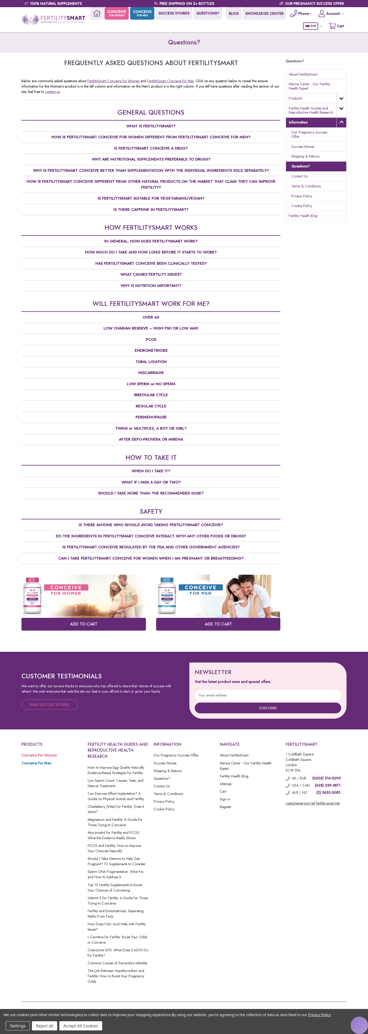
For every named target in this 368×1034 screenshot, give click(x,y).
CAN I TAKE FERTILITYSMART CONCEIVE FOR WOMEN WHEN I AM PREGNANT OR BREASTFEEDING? (151, 558)
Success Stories (302, 146)
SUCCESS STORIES (173, 13)
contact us (52, 91)
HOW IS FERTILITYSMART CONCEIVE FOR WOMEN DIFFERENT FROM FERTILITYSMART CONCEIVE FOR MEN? (150, 137)
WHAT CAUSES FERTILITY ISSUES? (151, 274)
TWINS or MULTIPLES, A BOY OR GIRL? (151, 428)
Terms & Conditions (306, 186)
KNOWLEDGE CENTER (264, 13)
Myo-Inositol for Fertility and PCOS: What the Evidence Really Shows (114, 835)
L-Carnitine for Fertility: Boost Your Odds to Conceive (117, 939)
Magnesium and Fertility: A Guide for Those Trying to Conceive (115, 822)
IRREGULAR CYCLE (151, 395)
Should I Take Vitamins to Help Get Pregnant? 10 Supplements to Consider (117, 861)
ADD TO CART (83, 624)
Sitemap (226, 783)
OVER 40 (151, 317)
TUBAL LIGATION (151, 362)
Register (226, 806)
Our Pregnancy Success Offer (309, 134)
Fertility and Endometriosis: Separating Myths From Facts (116, 913)
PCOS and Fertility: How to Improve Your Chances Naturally (114, 848)
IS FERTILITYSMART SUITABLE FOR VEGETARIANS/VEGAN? (151, 198)
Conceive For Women (39, 755)
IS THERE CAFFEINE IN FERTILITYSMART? (150, 209)
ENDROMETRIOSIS (151, 350)
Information (298, 122)
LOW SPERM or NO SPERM (151, 384)
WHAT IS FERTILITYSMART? (151, 126)
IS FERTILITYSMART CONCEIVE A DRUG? (151, 148)
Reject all (44, 1026)
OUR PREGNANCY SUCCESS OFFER (314, 3)
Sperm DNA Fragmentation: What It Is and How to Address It (115, 874)
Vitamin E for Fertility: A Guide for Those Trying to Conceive (118, 900)
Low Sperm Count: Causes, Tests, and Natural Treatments (115, 783)
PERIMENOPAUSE (151, 417)
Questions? (300, 166)
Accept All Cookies (80, 1026)
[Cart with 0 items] (336, 26)
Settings (18, 1026)
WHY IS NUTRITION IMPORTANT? (151, 285)
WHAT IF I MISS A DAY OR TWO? (151, 482)
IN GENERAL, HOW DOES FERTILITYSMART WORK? (151, 241)
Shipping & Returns (305, 156)
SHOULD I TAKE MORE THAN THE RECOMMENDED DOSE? (151, 493)
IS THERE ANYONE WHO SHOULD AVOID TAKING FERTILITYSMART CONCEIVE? (151, 525)
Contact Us (299, 176)
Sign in (225, 799)
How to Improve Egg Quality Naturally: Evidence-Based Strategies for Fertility (116, 770)
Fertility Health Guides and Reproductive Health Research (311, 110)
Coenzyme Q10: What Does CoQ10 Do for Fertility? (118, 952)
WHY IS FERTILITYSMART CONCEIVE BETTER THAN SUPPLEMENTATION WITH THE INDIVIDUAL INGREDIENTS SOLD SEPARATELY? (151, 170)
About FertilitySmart (303, 74)
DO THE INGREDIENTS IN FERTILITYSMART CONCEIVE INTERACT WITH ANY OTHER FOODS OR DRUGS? (151, 536)
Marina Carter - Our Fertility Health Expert (309, 86)
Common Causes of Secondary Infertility (117, 963)
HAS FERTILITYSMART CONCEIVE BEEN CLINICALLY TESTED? (151, 263)
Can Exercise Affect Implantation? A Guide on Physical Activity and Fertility (116, 796)
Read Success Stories (50, 704)
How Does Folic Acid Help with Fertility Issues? (117, 926)
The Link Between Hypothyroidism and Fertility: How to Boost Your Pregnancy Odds (116, 976)
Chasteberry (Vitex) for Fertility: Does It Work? (116, 809)
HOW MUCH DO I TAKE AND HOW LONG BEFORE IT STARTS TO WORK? (151, 252)
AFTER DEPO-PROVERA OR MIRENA (151, 439)
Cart (223, 791)
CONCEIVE (116, 13)
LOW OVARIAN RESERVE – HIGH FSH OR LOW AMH (150, 328)
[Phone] (300, 13)
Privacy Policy (301, 196)
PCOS (151, 339)
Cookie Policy (301, 205)
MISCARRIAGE (151, 373)
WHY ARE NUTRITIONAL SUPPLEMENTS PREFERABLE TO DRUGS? (151, 159)
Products (295, 98)
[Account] (331, 13)
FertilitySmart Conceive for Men (170, 80)
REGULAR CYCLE (151, 406)
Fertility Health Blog (303, 215)
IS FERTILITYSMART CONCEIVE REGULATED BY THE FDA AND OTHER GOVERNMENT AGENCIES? (151, 547)
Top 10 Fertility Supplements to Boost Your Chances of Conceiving (115, 887)
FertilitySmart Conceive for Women (113, 80)
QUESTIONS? (207, 13)
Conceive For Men (36, 763)
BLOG (234, 13)
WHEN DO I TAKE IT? (151, 471)
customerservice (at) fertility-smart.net (313, 803)
